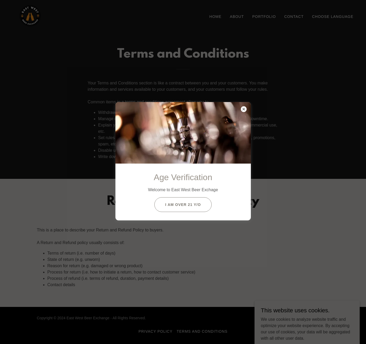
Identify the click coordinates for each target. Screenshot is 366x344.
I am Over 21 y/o (183, 205)
